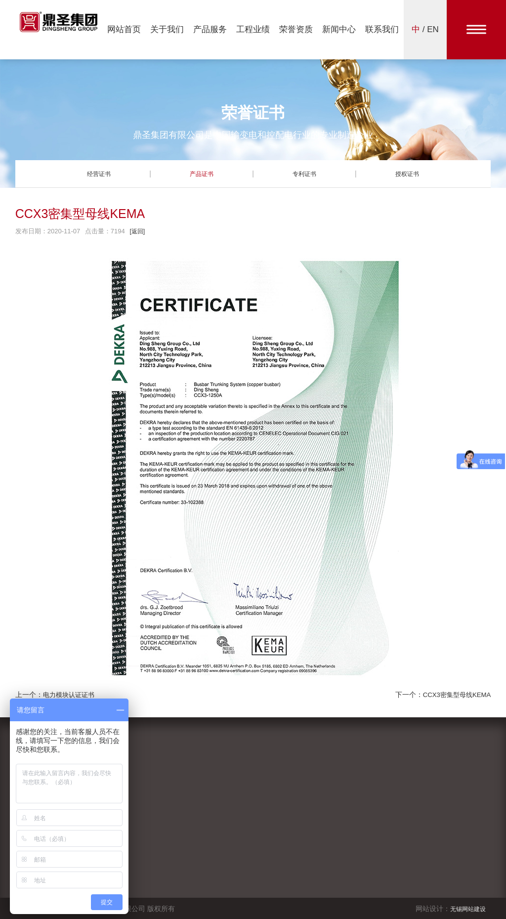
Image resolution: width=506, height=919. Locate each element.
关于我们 (167, 29)
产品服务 (210, 29)
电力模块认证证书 (70, 695)
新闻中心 (339, 29)
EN (433, 29)
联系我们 (382, 29)
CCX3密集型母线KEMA (454, 695)
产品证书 (201, 173)
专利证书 (304, 173)
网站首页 (124, 29)
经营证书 (99, 173)
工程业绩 (253, 29)
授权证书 (407, 173)
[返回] (137, 231)
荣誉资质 (296, 29)
